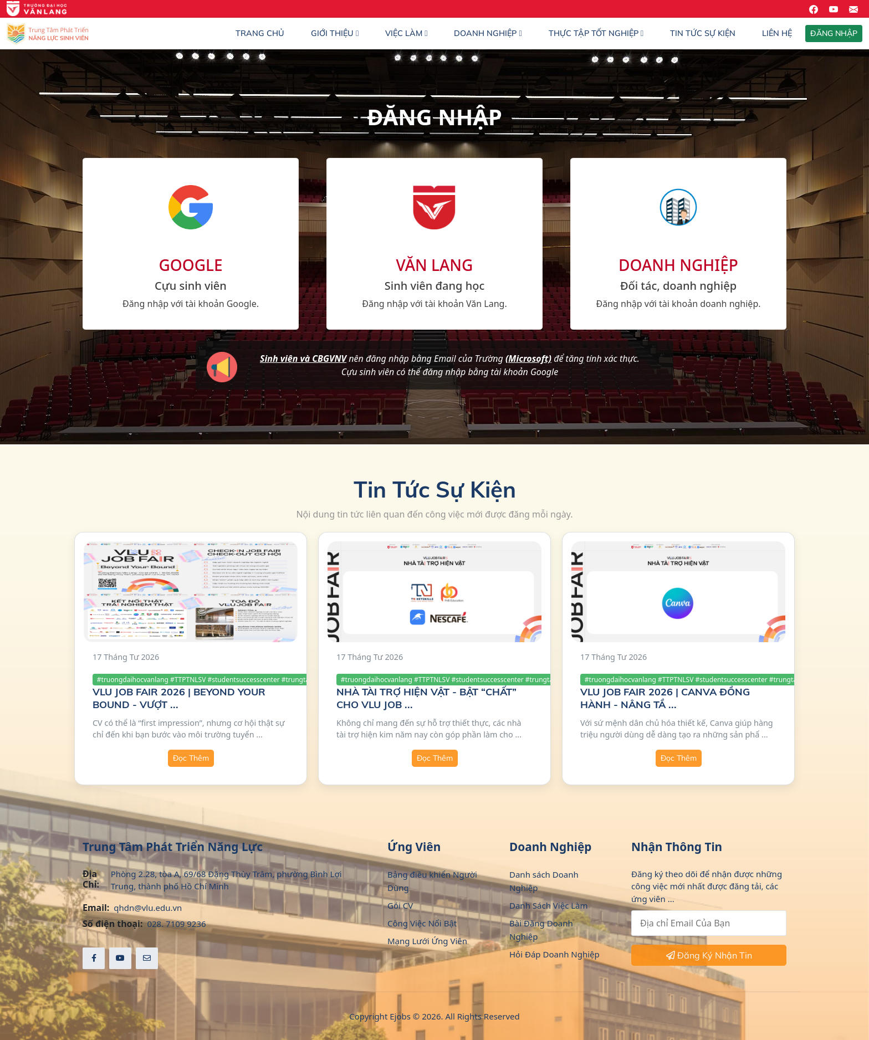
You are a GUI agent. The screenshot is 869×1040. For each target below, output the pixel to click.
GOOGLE (190, 264)
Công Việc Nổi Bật (422, 923)
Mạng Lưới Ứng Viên (427, 940)
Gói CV (400, 905)
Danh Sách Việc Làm (548, 905)
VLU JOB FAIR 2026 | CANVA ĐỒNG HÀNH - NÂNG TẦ (665, 698)
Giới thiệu (335, 33)
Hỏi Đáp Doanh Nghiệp (554, 954)
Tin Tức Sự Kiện (702, 33)
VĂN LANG (434, 264)
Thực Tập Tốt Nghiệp (596, 33)
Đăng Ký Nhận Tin (709, 955)
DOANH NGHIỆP (678, 264)
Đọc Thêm (191, 758)
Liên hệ (777, 33)
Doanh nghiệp (488, 33)
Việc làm (406, 33)
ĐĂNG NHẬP (833, 33)
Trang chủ (260, 33)
